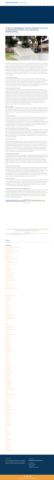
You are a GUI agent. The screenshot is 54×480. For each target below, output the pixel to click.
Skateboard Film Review (10, 409)
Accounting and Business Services (12, 247)
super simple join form (22, 234)
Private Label (8, 370)
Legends (7, 340)
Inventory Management (10, 334)
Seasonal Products (9, 398)
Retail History (8, 383)
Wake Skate (7, 442)
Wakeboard (7, 446)
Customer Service (9, 278)
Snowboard (7, 413)
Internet (7, 331)
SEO (6, 400)
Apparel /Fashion (8, 249)
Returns (7, 390)
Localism (7, 344)
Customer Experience (9, 275)
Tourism (7, 437)
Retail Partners (8, 385)
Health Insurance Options (10, 318)
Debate (6, 282)
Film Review (7, 301)
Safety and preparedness (10, 394)
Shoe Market (8, 403)
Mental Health (8, 349)
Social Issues (8, 416)
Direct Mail (7, 286)
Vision (6, 441)
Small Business (8, 411)
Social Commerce (9, 414)
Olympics (7, 355)
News (6, 353)
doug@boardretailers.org (34, 467)
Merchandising (8, 351)
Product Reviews (8, 372)
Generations (7, 306)
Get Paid (7, 308)
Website (7, 448)
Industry (7, 323)
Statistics (7, 422)
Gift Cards (7, 310)
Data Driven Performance (10, 280)
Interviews (7, 332)
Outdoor (7, 360)
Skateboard (18, 33)
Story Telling (8, 424)
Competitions (8, 267)
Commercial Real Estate (10, 264)
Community (7, 265)
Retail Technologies (9, 388)
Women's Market (8, 450)
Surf (6, 429)
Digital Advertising (9, 284)
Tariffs (6, 435)
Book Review (8, 256)
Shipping (7, 401)
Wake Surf (7, 444)
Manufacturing (8, 347)
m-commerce (8, 346)
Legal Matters (8, 338)
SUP (6, 428)
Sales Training (8, 396)
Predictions (7, 368)
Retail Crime (7, 379)
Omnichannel (8, 357)
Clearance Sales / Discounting (11, 262)
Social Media (8, 418)
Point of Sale (8, 364)
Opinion (6, 359)
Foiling (6, 303)
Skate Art (7, 405)
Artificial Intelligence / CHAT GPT (12, 250)
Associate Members (9, 252)
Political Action (8, 366)
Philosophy (7, 362)
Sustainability (8, 433)
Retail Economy (8, 381)
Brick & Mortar (8, 260)
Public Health (8, 373)
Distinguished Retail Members (11, 288)
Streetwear (7, 426)
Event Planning (8, 299)
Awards (6, 254)
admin (8, 33)
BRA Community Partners (10, 258)
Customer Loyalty (9, 277)
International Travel (9, 329)
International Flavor (9, 327)
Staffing (6, 420)
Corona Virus (8, 271)
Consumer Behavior (9, 269)
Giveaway (7, 312)
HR (6, 321)
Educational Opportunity (10, 295)
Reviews (7, 392)
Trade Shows (8, 439)
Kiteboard (7, 336)
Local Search (8, 342)
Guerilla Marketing (9, 316)
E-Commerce (8, 293)
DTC (6, 291)
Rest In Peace (8, 377)
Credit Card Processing (10, 273)
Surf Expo (7, 431)
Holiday (6, 319)
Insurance (7, 325)
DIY (6, 290)
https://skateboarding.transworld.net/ (35, 201)
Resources (7, 375)
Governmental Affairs (9, 314)
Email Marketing (8, 297)
